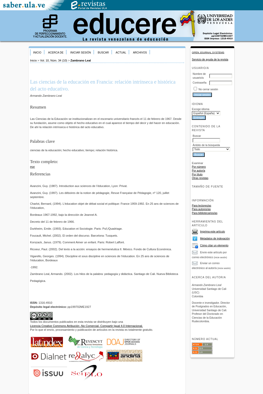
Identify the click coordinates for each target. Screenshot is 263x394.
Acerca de (55, 52)
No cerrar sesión (208, 89)
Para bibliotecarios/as (204, 213)
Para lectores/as (201, 205)
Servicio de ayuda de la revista (210, 59)
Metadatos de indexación (215, 238)
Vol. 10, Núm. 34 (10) (53, 60)
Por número (199, 166)
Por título (197, 174)
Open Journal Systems (208, 52)
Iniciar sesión (80, 52)
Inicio (37, 52)
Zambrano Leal (80, 60)
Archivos (140, 52)
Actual (121, 52)
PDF (32, 166)
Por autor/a (198, 170)
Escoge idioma (200, 109)
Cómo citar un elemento (214, 245)
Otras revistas (200, 178)
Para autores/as (201, 209)
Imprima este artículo (212, 231)
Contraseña (199, 82)
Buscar (103, 52)
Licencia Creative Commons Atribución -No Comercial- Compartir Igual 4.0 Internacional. (86, 325)
